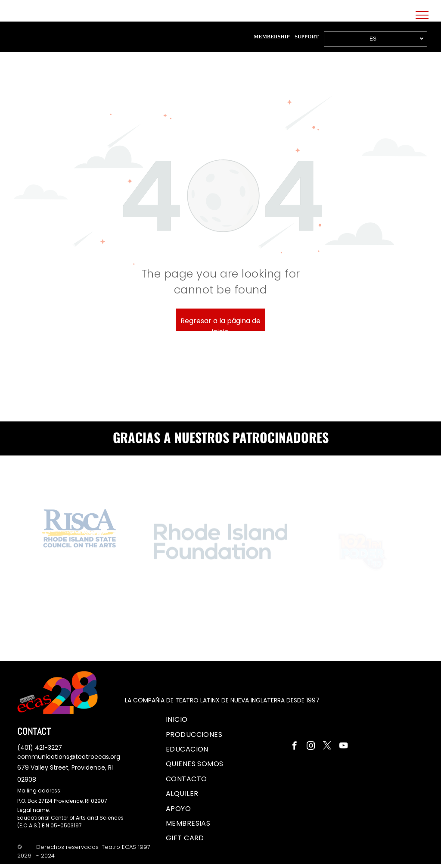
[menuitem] (176, 719)
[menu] (422, 15)
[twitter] (327, 746)
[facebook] (294, 746)
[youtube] (343, 746)
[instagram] (310, 746)
